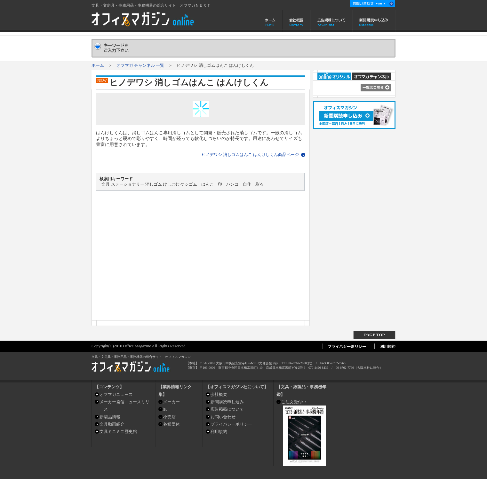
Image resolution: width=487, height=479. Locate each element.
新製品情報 (110, 416)
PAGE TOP (374, 334)
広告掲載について (331, 21)
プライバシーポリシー (231, 424)
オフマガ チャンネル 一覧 (140, 65)
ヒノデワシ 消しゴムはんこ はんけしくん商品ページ (250, 154)
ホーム (271, 21)
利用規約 (219, 431)
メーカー (171, 401)
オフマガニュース (116, 394)
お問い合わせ (223, 416)
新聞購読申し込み (373, 21)
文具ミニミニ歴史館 (118, 431)
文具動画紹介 (112, 424)
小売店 (169, 416)
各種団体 (171, 424)
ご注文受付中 (293, 401)
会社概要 (296, 21)
